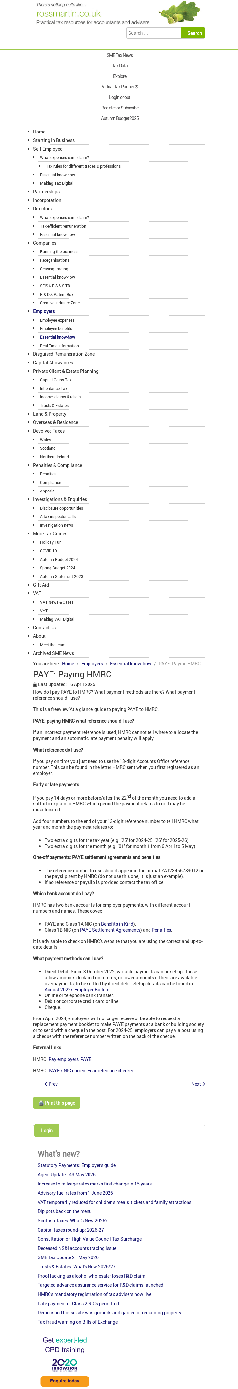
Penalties (161, 930)
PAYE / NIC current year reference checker (91, 1070)
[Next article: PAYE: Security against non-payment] (198, 1084)
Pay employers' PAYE (70, 1059)
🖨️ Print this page (56, 1103)
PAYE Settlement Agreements (110, 930)
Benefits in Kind (117, 924)
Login (47, 1130)
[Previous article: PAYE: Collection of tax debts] (51, 1084)
